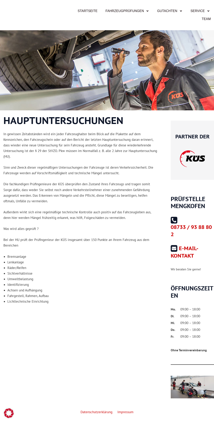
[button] (9, 413)
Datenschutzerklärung (97, 412)
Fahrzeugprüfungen (127, 11)
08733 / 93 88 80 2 (191, 231)
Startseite (87, 11)
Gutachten (169, 11)
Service (200, 11)
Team (206, 19)
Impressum (125, 412)
